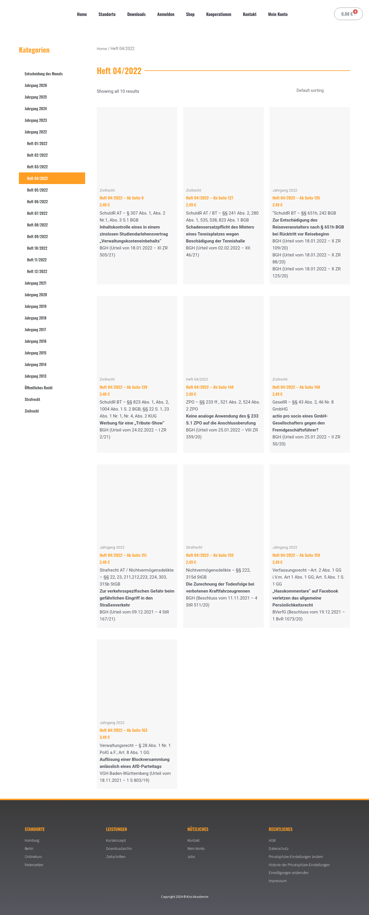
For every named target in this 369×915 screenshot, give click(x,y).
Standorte (107, 14)
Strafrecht (32, 399)
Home (82, 14)
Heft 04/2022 (37, 178)
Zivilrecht (32, 411)
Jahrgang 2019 (35, 306)
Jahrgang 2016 (35, 341)
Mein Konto (278, 14)
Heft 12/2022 (37, 271)
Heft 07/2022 (37, 213)
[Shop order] (320, 91)
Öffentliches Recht (39, 387)
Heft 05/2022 (37, 190)
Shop (190, 14)
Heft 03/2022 (37, 167)
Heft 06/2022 (37, 201)
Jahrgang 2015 (35, 353)
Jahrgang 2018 (35, 318)
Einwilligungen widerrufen (290, 872)
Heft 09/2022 (37, 236)
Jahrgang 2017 (35, 329)
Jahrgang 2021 (35, 283)
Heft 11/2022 (37, 260)
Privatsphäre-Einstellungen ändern (297, 855)
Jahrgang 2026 (36, 85)
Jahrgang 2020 (36, 294)
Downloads (136, 14)
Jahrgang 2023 (36, 120)
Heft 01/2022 (37, 143)
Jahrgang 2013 (35, 376)
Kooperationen (218, 14)
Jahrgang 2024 (36, 108)
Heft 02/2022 (37, 155)
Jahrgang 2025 (36, 97)
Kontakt (250, 14)
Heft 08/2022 (37, 225)
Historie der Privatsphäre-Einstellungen (300, 864)
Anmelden (165, 14)
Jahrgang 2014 (35, 364)
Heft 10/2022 (37, 248)
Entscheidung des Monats (44, 73)
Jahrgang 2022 (36, 132)
